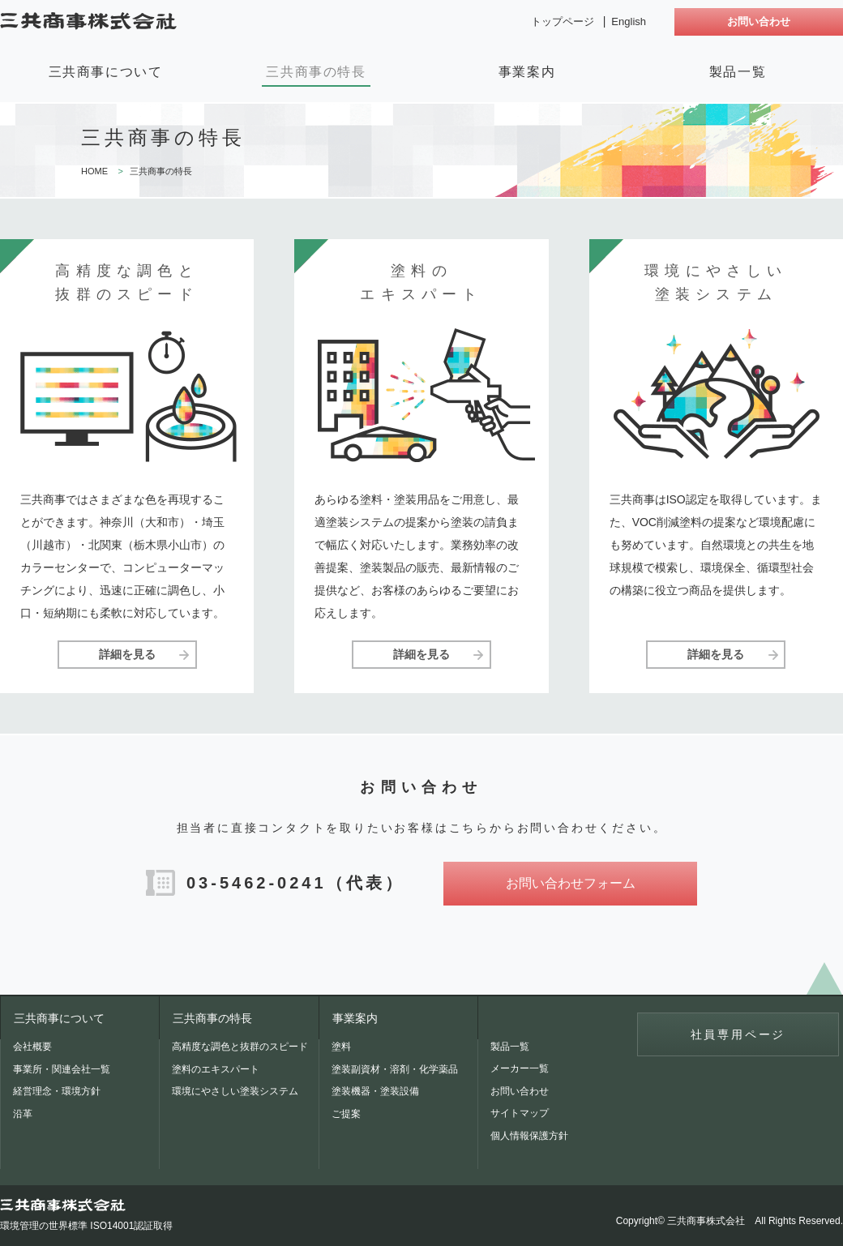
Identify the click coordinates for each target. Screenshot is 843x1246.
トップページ (562, 21)
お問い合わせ (758, 21)
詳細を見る (127, 654)
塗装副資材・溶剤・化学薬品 (395, 1069)
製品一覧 (737, 72)
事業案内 (527, 72)
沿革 (22, 1114)
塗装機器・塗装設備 (375, 1091)
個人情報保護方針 (529, 1135)
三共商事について (106, 72)
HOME (94, 171)
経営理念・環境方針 (57, 1091)
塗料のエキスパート (215, 1069)
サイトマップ (519, 1113)
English (628, 21)
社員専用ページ (738, 1034)
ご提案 (346, 1114)
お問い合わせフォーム (570, 883)
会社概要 (32, 1046)
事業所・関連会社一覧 (61, 1069)
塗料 (341, 1046)
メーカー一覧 (519, 1068)
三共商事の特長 (316, 72)
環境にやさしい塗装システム (235, 1091)
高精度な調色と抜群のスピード (240, 1046)
